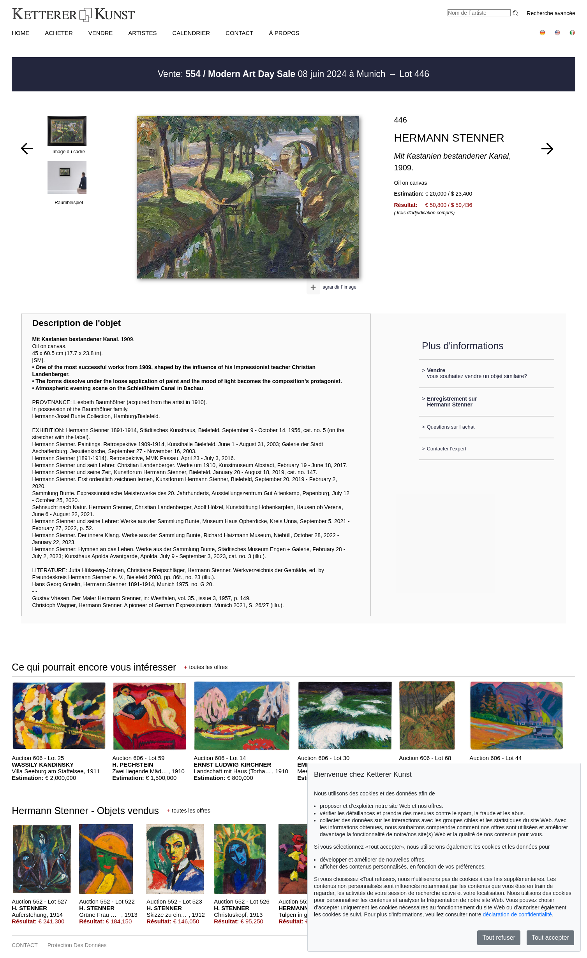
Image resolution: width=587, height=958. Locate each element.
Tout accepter (550, 937)
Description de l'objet (76, 323)
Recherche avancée (551, 13)
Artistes (142, 33)
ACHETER (59, 33)
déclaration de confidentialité (517, 914)
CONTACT (239, 33)
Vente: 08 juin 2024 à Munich (273, 74)
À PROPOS (284, 33)
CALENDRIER (191, 33)
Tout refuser (498, 937)
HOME (20, 33)
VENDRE (100, 33)
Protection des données (77, 945)
